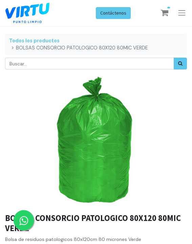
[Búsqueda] (180, 63)
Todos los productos (34, 41)
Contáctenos (113, 13)
